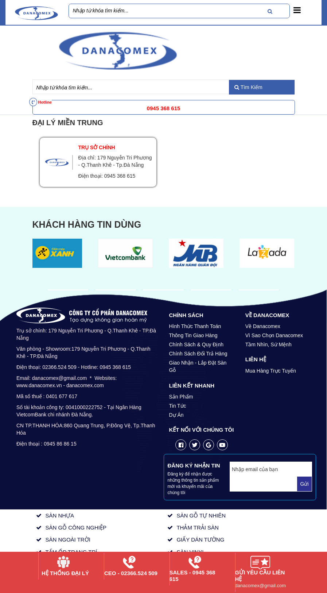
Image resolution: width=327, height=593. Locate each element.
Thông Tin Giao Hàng (193, 335)
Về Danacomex (262, 326)
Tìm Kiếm (248, 87)
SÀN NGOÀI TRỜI (67, 539)
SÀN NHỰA (59, 515)
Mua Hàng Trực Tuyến (270, 371)
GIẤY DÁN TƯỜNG (200, 539)
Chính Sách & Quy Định (196, 344)
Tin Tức (177, 406)
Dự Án (176, 415)
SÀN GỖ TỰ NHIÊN (201, 515)
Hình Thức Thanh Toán (195, 326)
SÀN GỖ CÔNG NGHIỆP (75, 527)
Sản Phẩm (181, 397)
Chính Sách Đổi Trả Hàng (198, 354)
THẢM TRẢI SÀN (197, 527)
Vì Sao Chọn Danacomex (274, 335)
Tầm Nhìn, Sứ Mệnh (268, 344)
